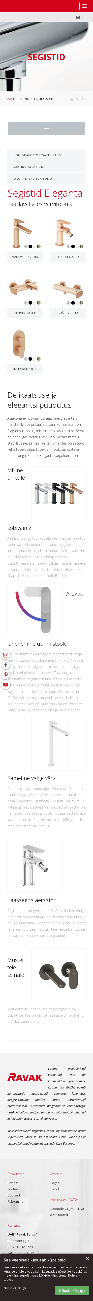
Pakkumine (15, 1201)
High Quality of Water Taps (36, 155)
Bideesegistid (68, 257)
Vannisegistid (25, 313)
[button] (17, 1288)
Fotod (54, 1189)
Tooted (25, 99)
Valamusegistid (25, 257)
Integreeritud (25, 369)
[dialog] (46, 1277)
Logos (54, 1183)
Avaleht (12, 99)
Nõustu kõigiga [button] (72, 1290)
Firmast (12, 1183)
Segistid (38, 99)
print (79, 99)
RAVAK (18, 6)
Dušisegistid (68, 313)
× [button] (87, 1259)
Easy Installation (27, 167)
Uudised (13, 1195)
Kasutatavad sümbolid (32, 178)
